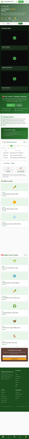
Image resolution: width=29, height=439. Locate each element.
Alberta (16, 374)
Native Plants (3, 396)
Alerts (26, 437)
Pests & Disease (4, 400)
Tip (14, 437)
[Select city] (12, 24)
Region (9, 437)
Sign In (26, 1)
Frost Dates (17, 396)
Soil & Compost (4, 398)
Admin (16, 400)
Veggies (20, 437)
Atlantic (16, 384)
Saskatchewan (18, 376)
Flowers (2, 394)
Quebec (16, 382)
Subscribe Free (14, 358)
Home (3, 437)
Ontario (16, 380)
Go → (20, 23)
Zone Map (17, 392)
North (16, 386)
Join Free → (11, 105)
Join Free (21, 1)
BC (16, 372)
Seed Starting (3, 402)
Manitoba (17, 378)
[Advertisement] (12, 241)
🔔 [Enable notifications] (16, 1)
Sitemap (17, 398)
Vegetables (3, 392)
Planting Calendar (18, 394)
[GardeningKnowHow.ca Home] (7, 2)
